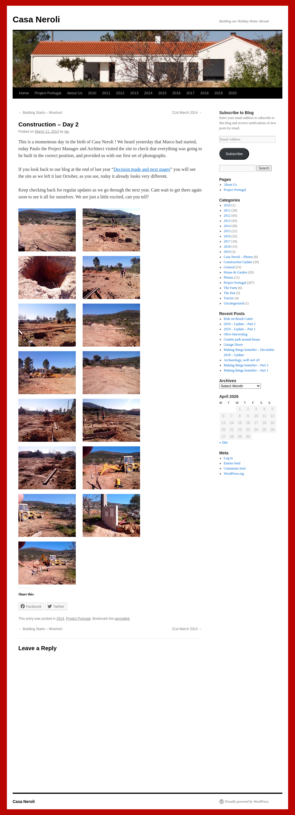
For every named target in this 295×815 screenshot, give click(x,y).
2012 (120, 93)
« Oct (223, 443)
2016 (176, 93)
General (229, 267)
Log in (228, 458)
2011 (106, 93)
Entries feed (232, 463)
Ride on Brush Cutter (238, 319)
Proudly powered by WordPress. (247, 802)
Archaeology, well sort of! (242, 360)
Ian (66, 132)
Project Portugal (48, 93)
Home (24, 93)
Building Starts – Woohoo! (40, 113)
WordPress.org (234, 474)
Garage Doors (233, 345)
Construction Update (238, 262)
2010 (92, 93)
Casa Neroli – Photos (238, 257)
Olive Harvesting (235, 334)
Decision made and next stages (142, 169)
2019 (218, 93)
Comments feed (235, 468)
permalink (122, 619)
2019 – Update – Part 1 (240, 329)
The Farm (230, 288)
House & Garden (235, 272)
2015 (162, 93)
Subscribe (234, 154)
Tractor (229, 298)
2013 (134, 93)
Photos (228, 277)
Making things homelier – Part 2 (246, 365)
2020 (232, 93)
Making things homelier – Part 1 (246, 370)
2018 (204, 93)
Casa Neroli (36, 19)
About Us (74, 93)
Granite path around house (242, 339)
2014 (148, 93)
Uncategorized (234, 303)
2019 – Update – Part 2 (240, 324)
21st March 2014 (187, 113)
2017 (190, 93)
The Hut (229, 293)
